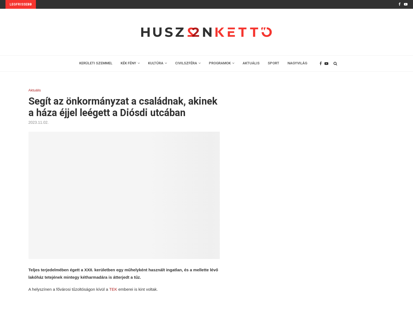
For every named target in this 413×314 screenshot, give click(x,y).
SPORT (273, 63)
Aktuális (35, 90)
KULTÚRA (155, 63)
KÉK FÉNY (128, 63)
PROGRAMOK (220, 63)
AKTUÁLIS (251, 63)
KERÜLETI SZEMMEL (95, 63)
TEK (113, 289)
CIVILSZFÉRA (186, 63)
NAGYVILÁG (297, 63)
